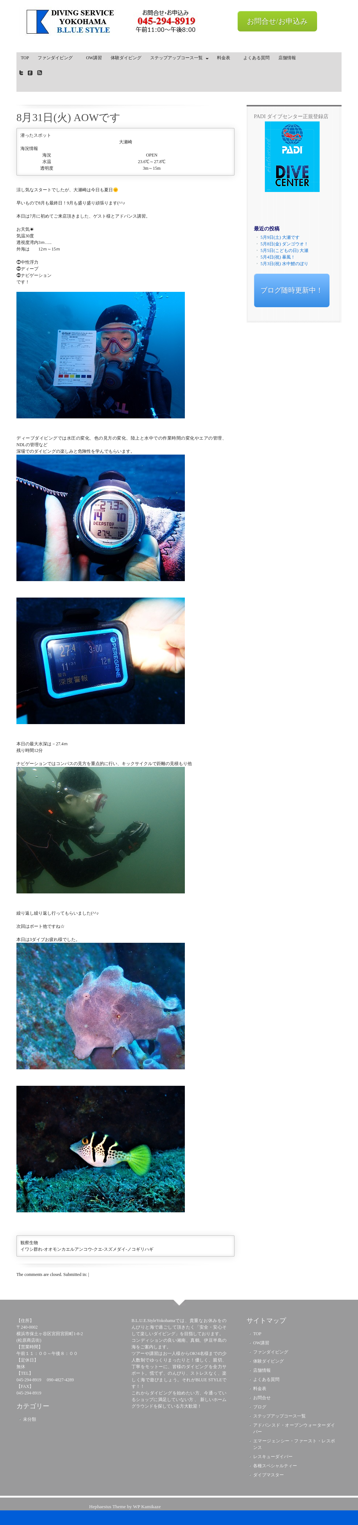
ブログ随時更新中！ (291, 290)
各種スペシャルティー (275, 1465)
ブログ (259, 1406)
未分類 (29, 1419)
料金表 (226, 57)
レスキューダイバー (273, 1456)
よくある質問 (256, 57)
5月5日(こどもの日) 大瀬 (284, 250)
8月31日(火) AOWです (68, 117)
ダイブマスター (268, 1474)
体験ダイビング (126, 57)
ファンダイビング (57, 57)
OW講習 (94, 57)
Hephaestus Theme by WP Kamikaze (125, 1506)
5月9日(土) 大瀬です (280, 237)
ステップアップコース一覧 (177, 59)
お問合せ (262, 1397)
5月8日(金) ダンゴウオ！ (284, 243)
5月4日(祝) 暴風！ (277, 257)
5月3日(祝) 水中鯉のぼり (284, 263)
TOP (25, 57)
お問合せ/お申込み (277, 21)
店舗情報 (287, 57)
